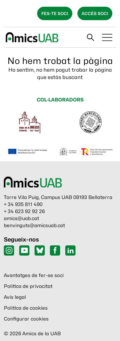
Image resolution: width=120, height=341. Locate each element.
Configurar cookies (26, 319)
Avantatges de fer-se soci (34, 275)
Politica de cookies (26, 308)
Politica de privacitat (28, 286)
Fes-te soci (54, 13)
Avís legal (15, 297)
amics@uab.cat (21, 218)
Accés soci (95, 13)
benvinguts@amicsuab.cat (34, 225)
